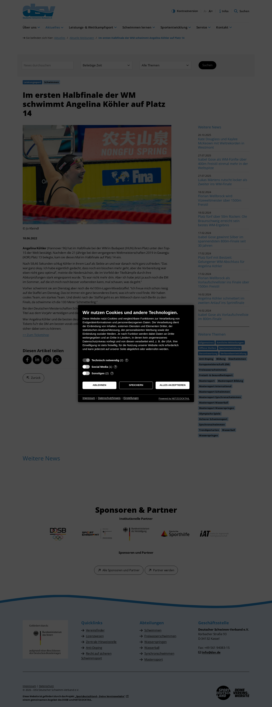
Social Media (100, 366)
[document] (136, 333)
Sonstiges (98, 373)
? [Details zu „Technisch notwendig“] (126, 360)
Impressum (89, 398)
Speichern (136, 385)
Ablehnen (99, 385)
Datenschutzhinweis (109, 398)
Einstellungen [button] (131, 398)
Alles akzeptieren (173, 385)
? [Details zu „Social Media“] (115, 366)
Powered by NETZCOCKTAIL (174, 398)
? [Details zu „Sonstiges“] (112, 373)
